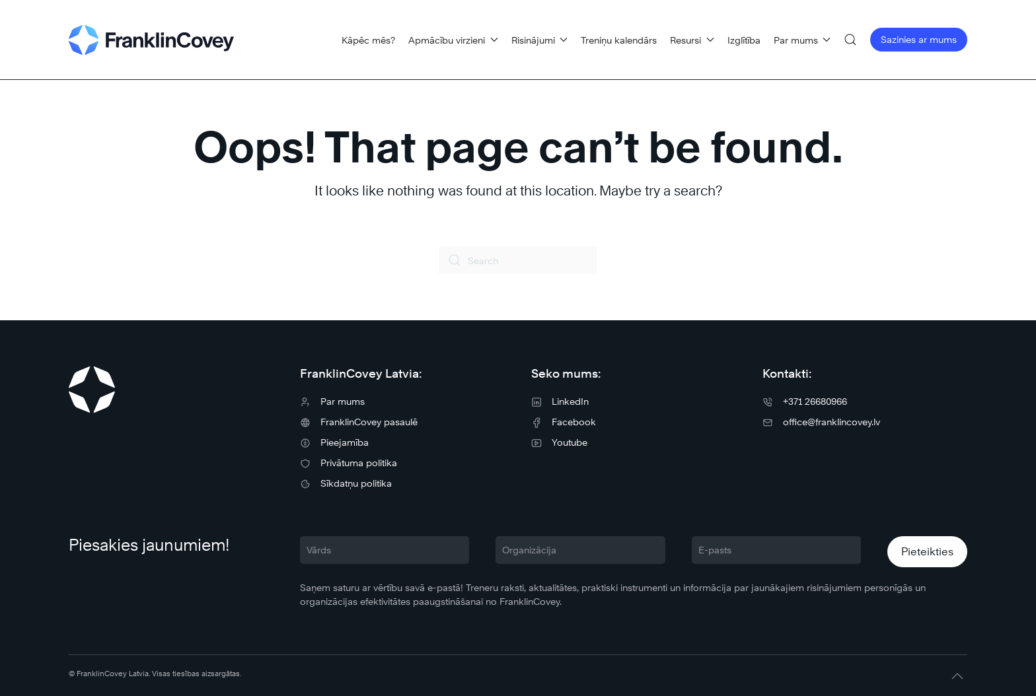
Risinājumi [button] (539, 40)
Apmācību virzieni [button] (453, 40)
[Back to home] (151, 39)
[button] (850, 39)
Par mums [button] (802, 40)
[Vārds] (384, 550)
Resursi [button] (692, 40)
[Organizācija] (580, 550)
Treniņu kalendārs (619, 40)
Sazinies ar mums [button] (919, 39)
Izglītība (743, 40)
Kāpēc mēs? (368, 40)
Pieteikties (927, 551)
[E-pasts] (776, 550)
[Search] (518, 260)
